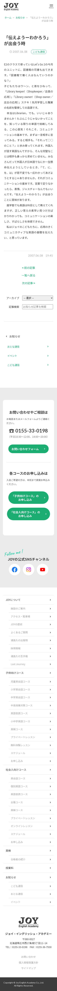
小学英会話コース (20, 689)
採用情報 (16, 648)
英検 (8, 850)
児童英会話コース (20, 681)
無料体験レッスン (20, 745)
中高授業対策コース (22, 705)
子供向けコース (15, 673)
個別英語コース (19, 786)
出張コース (17, 802)
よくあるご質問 (19, 632)
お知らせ (20, 17)
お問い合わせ (28, 957)
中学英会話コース (20, 697)
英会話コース (18, 778)
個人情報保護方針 (28, 962)
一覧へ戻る (28, 275)
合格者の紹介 (18, 859)
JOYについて (13, 600)
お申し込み (17, 761)
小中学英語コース (20, 721)
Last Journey (18, 664)
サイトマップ (28, 968)
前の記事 (28, 268)
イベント (12, 356)
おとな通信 (13, 346)
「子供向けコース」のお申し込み (25, 498)
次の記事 (28, 283)
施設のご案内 (18, 608)
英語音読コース (19, 713)
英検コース (17, 729)
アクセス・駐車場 (20, 616)
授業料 (10, 868)
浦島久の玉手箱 (19, 656)
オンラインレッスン (22, 826)
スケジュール (18, 753)
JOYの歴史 (16, 624)
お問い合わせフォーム (25, 449)
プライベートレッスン (23, 737)
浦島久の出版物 (19, 640)
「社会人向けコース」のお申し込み (25, 514)
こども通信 (39, 51)
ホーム (8, 17)
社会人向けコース (16, 769)
